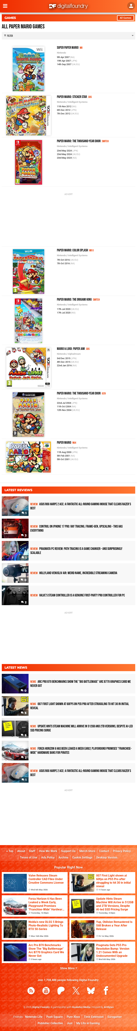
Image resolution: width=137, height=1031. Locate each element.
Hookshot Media (81, 1007)
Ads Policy (48, 857)
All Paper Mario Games (23, 26)
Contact (104, 851)
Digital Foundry (41, 1007)
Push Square (54, 1017)
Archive (63, 857)
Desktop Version (106, 857)
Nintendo (61, 52)
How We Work (48, 851)
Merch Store (87, 851)
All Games (125, 17)
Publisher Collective (50, 1023)
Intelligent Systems (78, 102)
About (21, 851)
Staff (32, 851)
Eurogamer (115, 1017)
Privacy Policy (122, 851)
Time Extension (94, 1017)
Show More (68, 968)
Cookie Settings (82, 857)
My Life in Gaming (88, 1023)
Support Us (68, 851)
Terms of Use (28, 857)
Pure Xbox (73, 1017)
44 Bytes (109, 1007)
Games (10, 18)
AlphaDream (74, 354)
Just (69, 1023)
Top (9, 851)
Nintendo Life (33, 1017)
